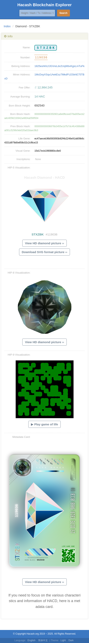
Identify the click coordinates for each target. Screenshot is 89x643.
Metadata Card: (21, 436)
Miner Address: (22, 74)
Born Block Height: (20, 105)
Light (63, 640)
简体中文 (43, 640)
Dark (71, 640)
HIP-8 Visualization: (19, 272)
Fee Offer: (24, 87)
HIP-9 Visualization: (19, 354)
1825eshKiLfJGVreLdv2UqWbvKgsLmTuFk (59, 66)
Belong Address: (21, 66)
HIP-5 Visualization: (19, 167)
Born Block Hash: (20, 114)
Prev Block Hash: (20, 126)
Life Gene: (24, 138)
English (31, 640)
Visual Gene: (22, 150)
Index (7, 26)
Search (63, 13)
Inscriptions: (23, 159)
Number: (25, 57)
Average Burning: (20, 96)
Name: (26, 47)
